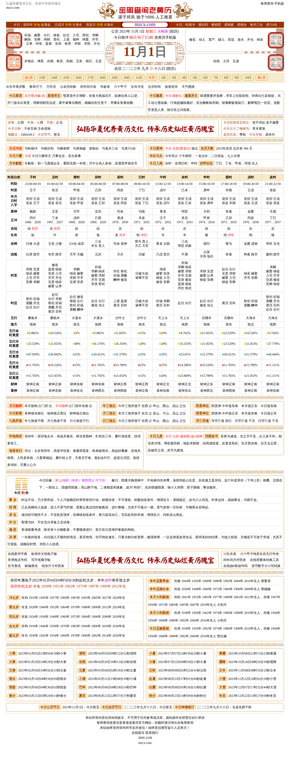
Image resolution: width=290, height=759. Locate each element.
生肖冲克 (137, 86)
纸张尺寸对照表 (53, 566)
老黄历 (134, 722)
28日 (102, 77)
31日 (139, 77)
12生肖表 (229, 554)
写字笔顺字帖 (41, 560)
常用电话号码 (17, 560)
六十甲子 (120, 86)
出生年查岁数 (15, 86)
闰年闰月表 (88, 86)
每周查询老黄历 (108, 722)
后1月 (29, 77)
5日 (195, 77)
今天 (151, 77)
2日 (163, 77)
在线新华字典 (17, 554)
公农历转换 (68, 86)
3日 (174, 77)
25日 (66, 77)
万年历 (51, 86)
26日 (78, 77)
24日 (54, 77)
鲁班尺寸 (35, 86)
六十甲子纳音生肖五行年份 (259, 554)
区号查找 (14, 566)
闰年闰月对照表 (234, 560)
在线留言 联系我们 (145, 732)
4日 (184, 77)
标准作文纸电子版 (44, 554)
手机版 (279, 3)
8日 (226, 77)
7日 (215, 77)
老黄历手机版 (165, 37)
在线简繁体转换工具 (264, 560)
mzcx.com (12, 7)
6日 (205, 77)
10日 (248, 77)
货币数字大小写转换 (266, 566)
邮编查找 (31, 566)
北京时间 (154, 86)
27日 (90, 77)
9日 (236, 77)
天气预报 (188, 86)
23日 (42, 77)
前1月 (262, 77)
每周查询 (267, 3)
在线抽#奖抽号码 (235, 566)
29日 (115, 77)
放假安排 (171, 86)
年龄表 (105, 86)
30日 (127, 77)
